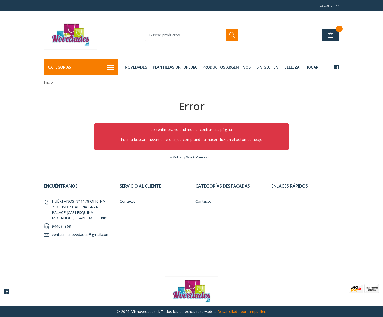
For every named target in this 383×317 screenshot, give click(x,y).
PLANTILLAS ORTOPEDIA (175, 67)
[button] (329, 5)
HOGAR (311, 67)
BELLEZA (291, 67)
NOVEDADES (136, 67)
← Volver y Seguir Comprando (191, 157)
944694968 (61, 226)
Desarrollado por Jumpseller (241, 311)
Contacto (128, 201)
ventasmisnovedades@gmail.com (81, 234)
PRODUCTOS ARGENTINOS (226, 67)
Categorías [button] (81, 67)
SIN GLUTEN (267, 67)
